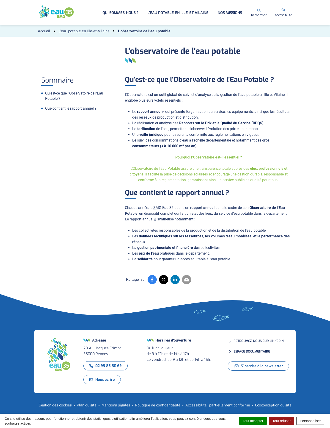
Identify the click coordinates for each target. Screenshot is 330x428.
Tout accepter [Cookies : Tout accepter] (253, 421)
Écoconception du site (273, 405)
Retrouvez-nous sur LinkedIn (259, 341)
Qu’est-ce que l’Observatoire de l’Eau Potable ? (74, 96)
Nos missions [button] (230, 12)
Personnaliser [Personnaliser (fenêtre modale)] (310, 421)
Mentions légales (116, 405)
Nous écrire (102, 379)
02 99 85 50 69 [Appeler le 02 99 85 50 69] (105, 365)
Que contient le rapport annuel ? (70, 108)
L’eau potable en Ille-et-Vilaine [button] (178, 12)
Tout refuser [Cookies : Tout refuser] (281, 421)
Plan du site (86, 405)
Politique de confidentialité (157, 405)
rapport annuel (150, 111)
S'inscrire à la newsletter (258, 366)
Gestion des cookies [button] (55, 405)
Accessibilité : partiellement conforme (217, 405)
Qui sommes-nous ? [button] (120, 12)
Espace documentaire (252, 351)
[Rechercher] (259, 13)
